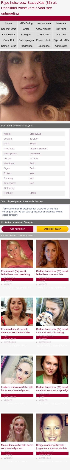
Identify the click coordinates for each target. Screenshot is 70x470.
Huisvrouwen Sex (44, 24)
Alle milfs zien (17, 228)
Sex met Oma (8, 28)
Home (8, 23)
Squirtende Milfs (44, 47)
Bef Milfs (61, 28)
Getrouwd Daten (61, 35)
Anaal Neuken (43, 28)
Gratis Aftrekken (26, 29)
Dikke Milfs (44, 34)
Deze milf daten (52, 228)
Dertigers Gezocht (26, 35)
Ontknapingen (26, 40)
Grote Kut (8, 40)
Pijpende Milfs (61, 40)
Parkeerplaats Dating (43, 41)
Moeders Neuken (61, 24)
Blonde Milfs (8, 34)
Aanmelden (61, 46)
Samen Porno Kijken (8, 47)
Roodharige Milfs (26, 47)
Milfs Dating (26, 23)
